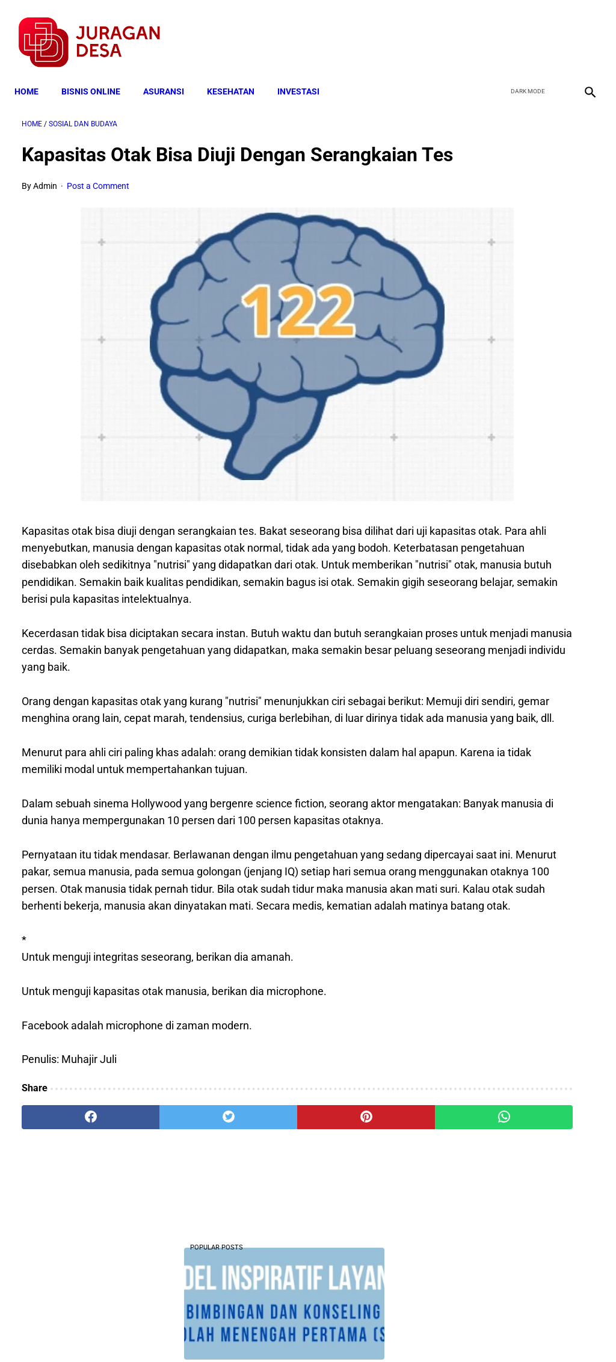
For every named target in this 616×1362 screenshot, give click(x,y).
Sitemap (348, 1331)
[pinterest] (260, 1221)
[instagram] (581, 30)
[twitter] (525, 30)
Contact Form (401, 1331)
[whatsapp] (356, 1221)
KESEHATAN (238, 73)
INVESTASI (306, 73)
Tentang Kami (465, 1331)
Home (34, 73)
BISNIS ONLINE (98, 73)
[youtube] (553, 30)
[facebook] (497, 30)
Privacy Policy (244, 1331)
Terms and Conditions (165, 1331)
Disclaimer (301, 1331)
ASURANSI (170, 73)
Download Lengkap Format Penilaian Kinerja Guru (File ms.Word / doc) (515, 332)
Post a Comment (98, 206)
